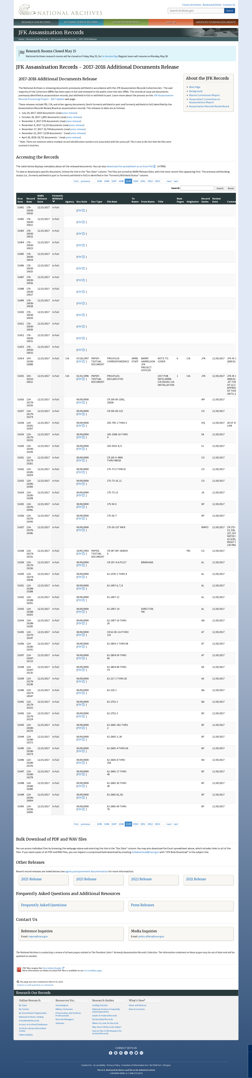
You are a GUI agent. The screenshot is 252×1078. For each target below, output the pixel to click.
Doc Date (81, 201)
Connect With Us (126, 1048)
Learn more (223, 1072)
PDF (79, 210)
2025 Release (31, 879)
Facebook (111, 1053)
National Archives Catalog (31, 1016)
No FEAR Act (155, 1065)
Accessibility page (93, 970)
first (76, 181)
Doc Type (96, 201)
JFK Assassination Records (63, 39)
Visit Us (171, 22)
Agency (69, 201)
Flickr (141, 1053)
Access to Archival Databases (33, 1024)
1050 (135, 181)
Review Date (216, 200)
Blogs (136, 1053)
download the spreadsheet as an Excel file (130, 166)
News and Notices (137, 1005)
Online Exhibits (26, 1034)
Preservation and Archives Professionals (68, 1014)
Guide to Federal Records (104, 1015)
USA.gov (167, 1065)
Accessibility (99, 1065)
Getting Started (99, 1005)
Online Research (29, 1000)
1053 (157, 181)
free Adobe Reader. (53, 968)
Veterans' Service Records (81, 22)
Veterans (60, 1023)
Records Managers (65, 1019)
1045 (99, 181)
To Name (135, 200)
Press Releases (142, 905)
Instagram (121, 1053)
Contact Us (229, 4)
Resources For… (66, 1000)
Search (229, 10)
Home (21, 39)
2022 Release (141, 879)
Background (195, 91)
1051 (142, 181)
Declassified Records (102, 1019)
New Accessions (137, 1009)
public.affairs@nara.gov (151, 936)
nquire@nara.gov (38, 936)
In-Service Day (109, 56)
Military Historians (64, 1009)
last (176, 181)
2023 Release (86, 879)
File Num (112, 201)
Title (160, 201)
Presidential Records (29, 1020)
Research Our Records (36, 22)
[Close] (248, 1048)
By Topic (23, 1005)
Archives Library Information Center (32, 1029)
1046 (106, 181)
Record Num (31, 200)
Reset (231, 188)
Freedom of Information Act (135, 1065)
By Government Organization (33, 1013)
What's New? (137, 1000)
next (169, 181)
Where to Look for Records (105, 1023)
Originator (193, 201)
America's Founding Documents (216, 22)
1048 (121, 181)
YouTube (131, 1053)
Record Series (205, 200)
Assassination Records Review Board (209, 106)
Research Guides (103, 1000)
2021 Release (196, 879)
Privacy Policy (113, 1065)
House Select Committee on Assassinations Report (204, 101)
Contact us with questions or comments (35, 985)
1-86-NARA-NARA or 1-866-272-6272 (126, 1073)
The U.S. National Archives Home (60, 9)
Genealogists (62, 1005)
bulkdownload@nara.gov (145, 852)
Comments (233, 201)
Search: (175, 188)
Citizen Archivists (191, 4)
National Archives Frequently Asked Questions (106, 1010)
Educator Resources (126, 22)
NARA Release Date (42, 198)
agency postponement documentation (86, 871)
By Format (24, 1009)
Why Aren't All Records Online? (107, 1027)
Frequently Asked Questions (44, 905)
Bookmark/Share (212, 4)
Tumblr (126, 1053)
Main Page (194, 87)
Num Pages (180, 200)
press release (69, 112)
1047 (114, 181)
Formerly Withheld (57, 198)
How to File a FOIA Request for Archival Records (107, 1032)
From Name (148, 201)
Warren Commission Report (204, 95)
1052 (150, 181)
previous (85, 181)
